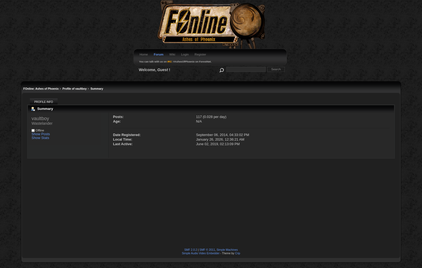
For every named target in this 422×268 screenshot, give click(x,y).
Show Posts (40, 134)
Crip (237, 253)
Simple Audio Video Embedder (201, 253)
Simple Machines (227, 249)
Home (144, 54)
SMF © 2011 (207, 249)
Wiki (172, 54)
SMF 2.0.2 (190, 249)
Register (200, 54)
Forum (158, 54)
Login (185, 54)
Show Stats (40, 138)
